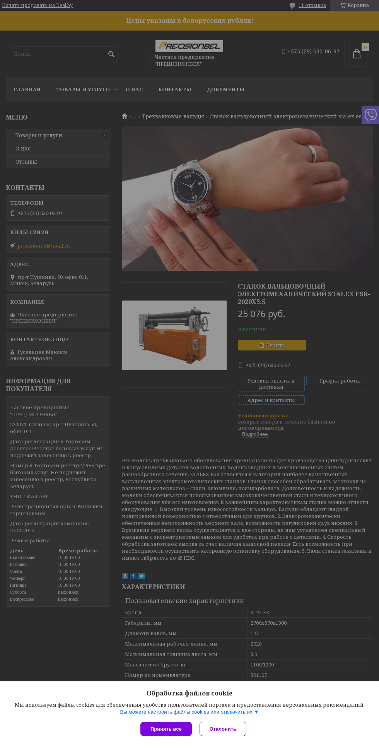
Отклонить (223, 729)
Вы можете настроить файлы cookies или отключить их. (187, 712)
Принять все (166, 729)
